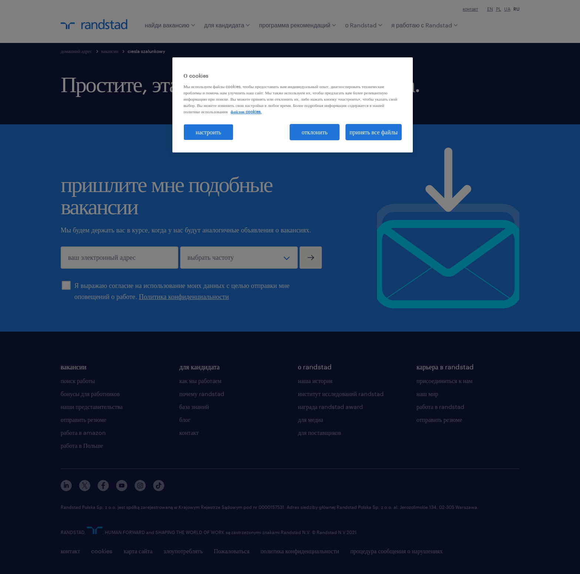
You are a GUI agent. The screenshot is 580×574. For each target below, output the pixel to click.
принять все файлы (374, 131)
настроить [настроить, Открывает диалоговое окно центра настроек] (208, 131)
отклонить (315, 131)
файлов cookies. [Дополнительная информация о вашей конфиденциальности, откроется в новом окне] (246, 111)
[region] (292, 104)
